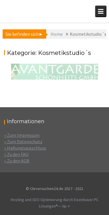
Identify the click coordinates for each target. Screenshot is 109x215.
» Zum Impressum (22, 135)
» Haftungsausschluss (25, 148)
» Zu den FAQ (16, 154)
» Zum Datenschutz (23, 141)
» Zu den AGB (16, 161)
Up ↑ (66, 206)
